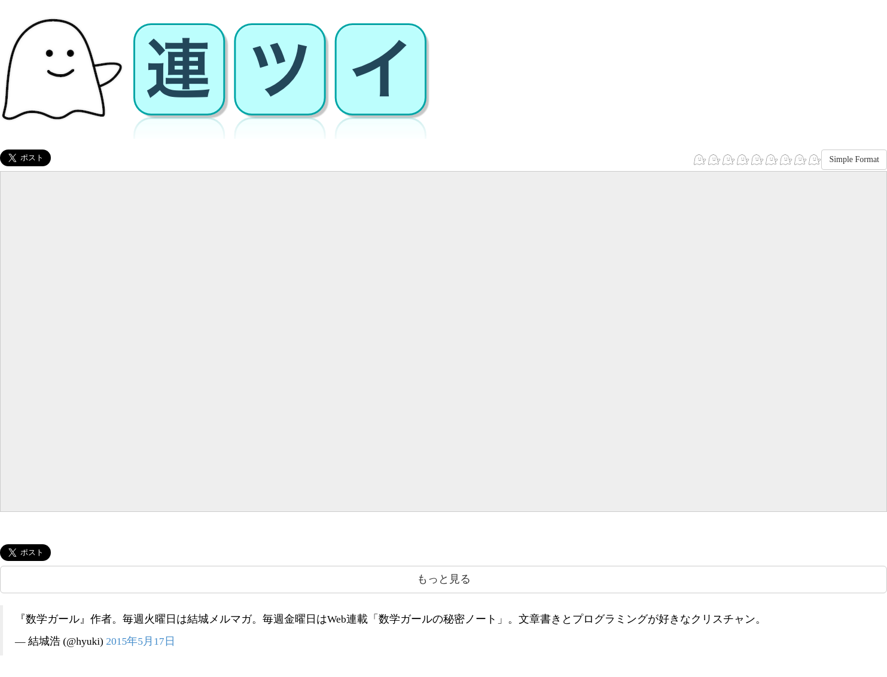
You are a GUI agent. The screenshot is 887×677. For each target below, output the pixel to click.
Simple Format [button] (854, 159)
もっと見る (444, 579)
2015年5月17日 (140, 641)
